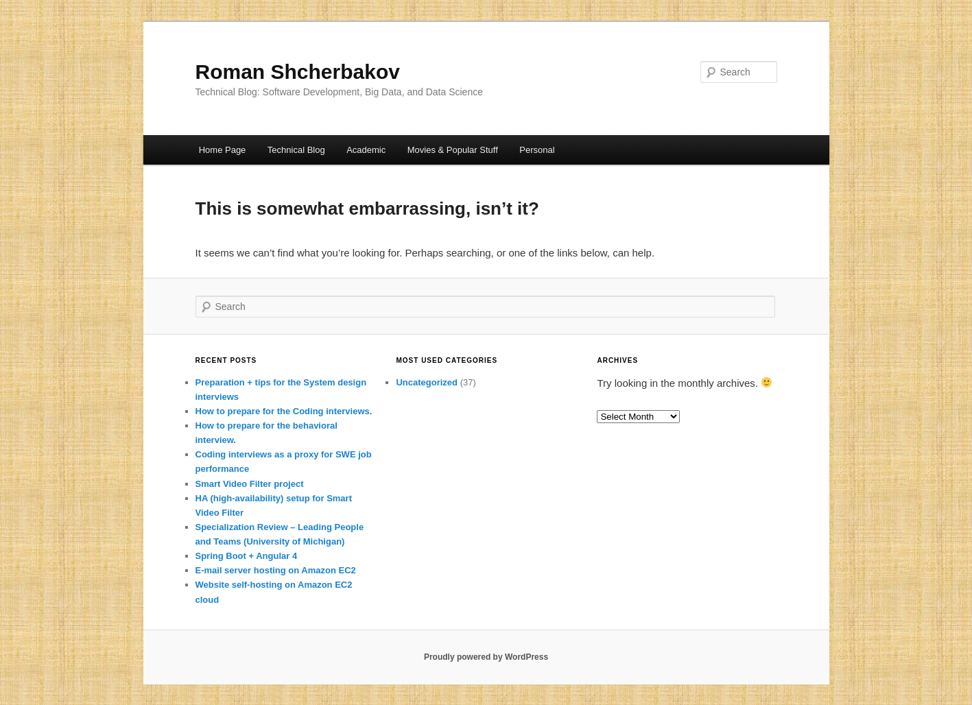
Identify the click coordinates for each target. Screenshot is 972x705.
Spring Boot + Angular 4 (246, 556)
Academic (366, 150)
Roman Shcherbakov (297, 71)
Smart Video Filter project (249, 484)
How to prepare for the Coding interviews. (283, 411)
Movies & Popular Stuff (452, 150)
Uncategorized (427, 382)
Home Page (222, 150)
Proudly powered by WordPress (486, 657)
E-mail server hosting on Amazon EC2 (275, 570)
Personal (536, 150)
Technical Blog (296, 150)
